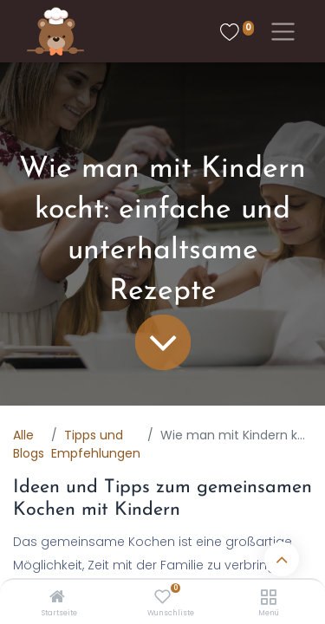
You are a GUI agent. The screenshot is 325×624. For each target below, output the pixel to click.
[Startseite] (57, 598)
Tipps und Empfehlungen (95, 444)
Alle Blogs (28, 444)
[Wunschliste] (162, 597)
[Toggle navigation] (279, 32)
